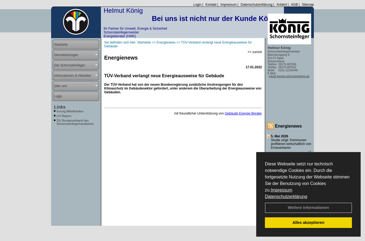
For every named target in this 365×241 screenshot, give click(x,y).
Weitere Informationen (308, 207)
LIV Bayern (64, 116)
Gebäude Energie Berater (243, 113)
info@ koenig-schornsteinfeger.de (289, 76)
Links (60, 107)
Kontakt (210, 5)
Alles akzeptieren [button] (308, 222)
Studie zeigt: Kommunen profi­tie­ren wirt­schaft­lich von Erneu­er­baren (291, 144)
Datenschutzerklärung (286, 196)
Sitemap (308, 5)
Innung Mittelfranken (70, 111)
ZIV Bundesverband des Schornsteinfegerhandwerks (75, 122)
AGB (294, 5)
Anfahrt (281, 5)
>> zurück (255, 52)
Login (197, 5)
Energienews (288, 126)
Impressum (281, 190)
